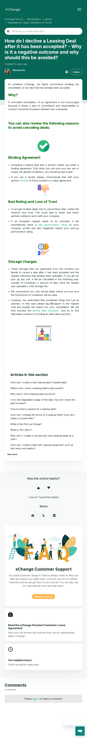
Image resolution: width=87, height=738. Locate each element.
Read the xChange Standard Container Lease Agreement (36, 627)
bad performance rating (52, 224)
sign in (35, 698)
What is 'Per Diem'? (21, 429)
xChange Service (14, 19)
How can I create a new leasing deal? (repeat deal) (38, 382)
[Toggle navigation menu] (79, 9)
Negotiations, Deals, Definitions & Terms (30, 22)
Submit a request (43, 596)
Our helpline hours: (20, 660)
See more (12, 454)
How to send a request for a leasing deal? (33, 409)
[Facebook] (33, 516)
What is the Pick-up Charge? (26, 424)
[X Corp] (43, 516)
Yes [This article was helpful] (38, 488)
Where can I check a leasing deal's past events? (37, 388)
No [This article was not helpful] (49, 488)
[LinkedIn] (54, 516)
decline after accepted (45, 310)
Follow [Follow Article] (76, 72)
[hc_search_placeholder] (43, 31)
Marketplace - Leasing (39, 19)
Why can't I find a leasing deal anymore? (32, 394)
